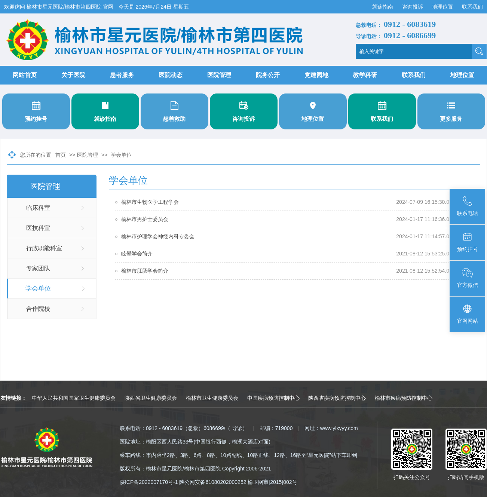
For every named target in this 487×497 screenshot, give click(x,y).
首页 (60, 155)
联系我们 (472, 7)
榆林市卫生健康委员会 (212, 398)
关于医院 (73, 75)
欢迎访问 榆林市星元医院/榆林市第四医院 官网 (59, 7)
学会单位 (121, 155)
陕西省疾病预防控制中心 (337, 398)
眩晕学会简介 (137, 254)
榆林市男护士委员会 (144, 219)
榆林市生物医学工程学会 (150, 202)
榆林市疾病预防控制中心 (403, 398)
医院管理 (219, 75)
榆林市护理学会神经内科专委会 (158, 236)
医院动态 (171, 75)
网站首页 (25, 75)
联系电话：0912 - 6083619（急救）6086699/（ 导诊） (184, 428)
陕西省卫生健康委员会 (151, 398)
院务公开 (268, 75)
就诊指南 (383, 7)
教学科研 (365, 75)
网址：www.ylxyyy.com (331, 428)
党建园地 (316, 75)
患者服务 (122, 75)
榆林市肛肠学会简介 (144, 271)
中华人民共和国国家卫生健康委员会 (74, 398)
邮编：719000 (276, 428)
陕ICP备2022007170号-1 (149, 482)
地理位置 (443, 7)
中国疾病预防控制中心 (273, 398)
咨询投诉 (413, 7)
